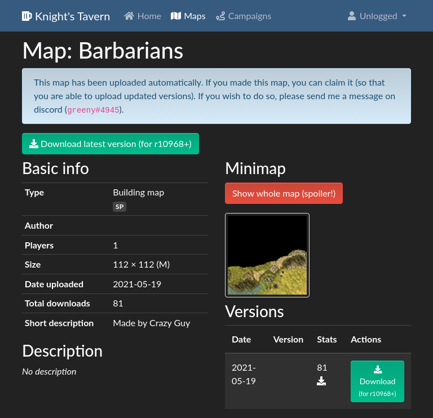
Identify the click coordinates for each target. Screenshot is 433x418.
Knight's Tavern (66, 16)
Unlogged (373, 15)
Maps (188, 15)
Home (142, 15)
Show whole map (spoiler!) (283, 193)
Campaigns (243, 15)
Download (377, 381)
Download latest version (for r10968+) (110, 143)
